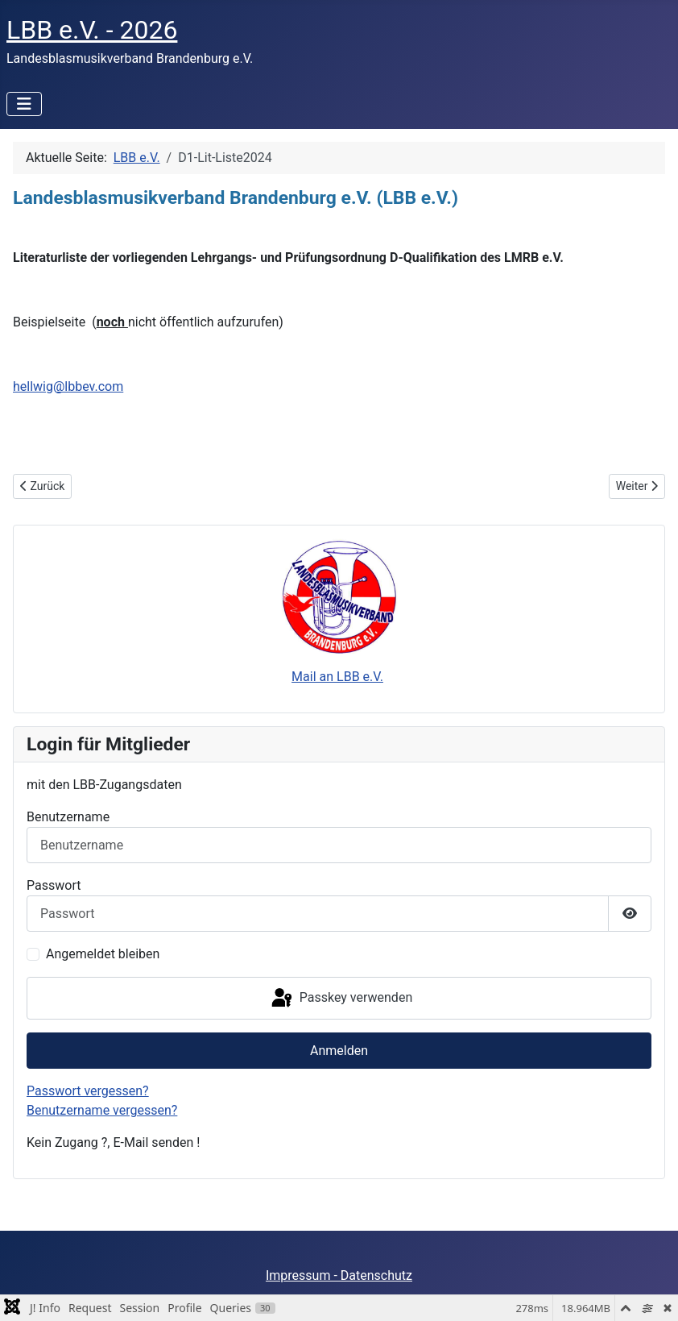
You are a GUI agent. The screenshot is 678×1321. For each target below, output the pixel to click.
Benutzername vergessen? (102, 1110)
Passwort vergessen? (88, 1091)
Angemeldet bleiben (102, 954)
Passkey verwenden (340, 999)
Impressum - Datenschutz (339, 1275)
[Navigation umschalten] (24, 104)
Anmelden (339, 1050)
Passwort (54, 885)
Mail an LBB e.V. (337, 676)
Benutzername (68, 817)
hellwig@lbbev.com (68, 386)
